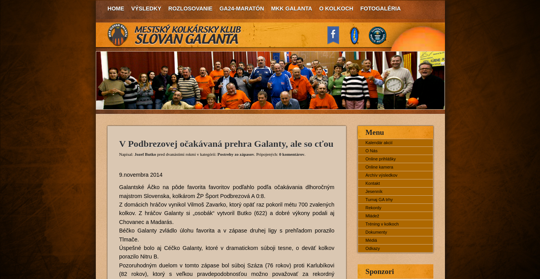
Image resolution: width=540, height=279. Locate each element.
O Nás (371, 150)
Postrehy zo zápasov (236, 154)
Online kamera (379, 167)
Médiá (371, 240)
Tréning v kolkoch (382, 224)
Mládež (372, 216)
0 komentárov (292, 154)
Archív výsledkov (381, 175)
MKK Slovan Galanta (174, 34)
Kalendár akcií (379, 142)
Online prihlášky (380, 159)
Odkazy (372, 248)
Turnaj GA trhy (379, 199)
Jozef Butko (145, 154)
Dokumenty (376, 232)
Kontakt (372, 183)
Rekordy (373, 207)
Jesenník (373, 191)
